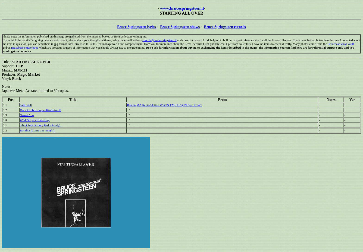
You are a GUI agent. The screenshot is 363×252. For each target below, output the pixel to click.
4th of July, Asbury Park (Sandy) (40, 125)
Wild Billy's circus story (35, 120)
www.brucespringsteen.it (182, 8)
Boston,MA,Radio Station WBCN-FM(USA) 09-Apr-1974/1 (164, 105)
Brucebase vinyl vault (341, 44)
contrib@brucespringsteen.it (159, 40)
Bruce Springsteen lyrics (136, 27)
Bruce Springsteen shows (180, 27)
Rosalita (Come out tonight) (37, 130)
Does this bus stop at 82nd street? (40, 110)
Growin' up (27, 115)
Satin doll (26, 105)
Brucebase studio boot (24, 47)
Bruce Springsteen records (225, 27)
